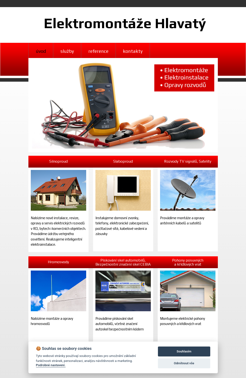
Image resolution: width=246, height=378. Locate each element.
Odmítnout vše (184, 363)
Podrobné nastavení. (51, 365)
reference (98, 51)
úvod (41, 51)
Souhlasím (184, 351)
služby (67, 51)
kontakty (133, 51)
